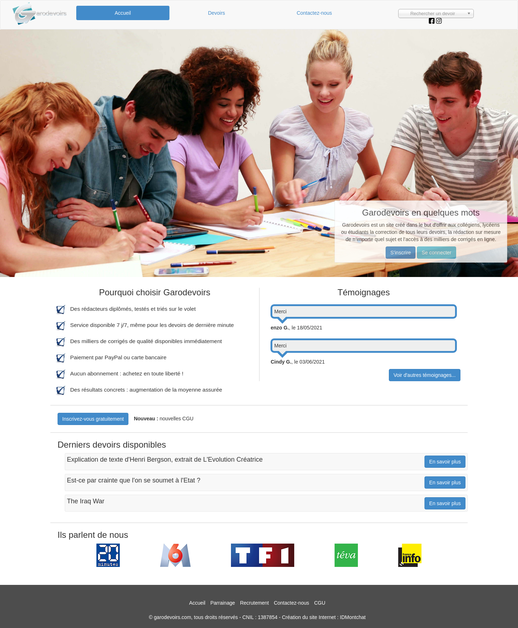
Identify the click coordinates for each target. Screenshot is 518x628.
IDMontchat (353, 617)
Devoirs (216, 13)
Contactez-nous (314, 13)
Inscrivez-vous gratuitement (93, 419)
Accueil (123, 13)
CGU (319, 603)
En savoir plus (445, 462)
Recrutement (254, 603)
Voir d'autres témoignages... (425, 375)
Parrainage (222, 603)
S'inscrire (400, 252)
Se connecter (436, 252)
